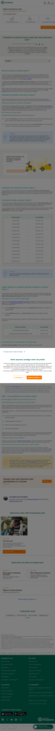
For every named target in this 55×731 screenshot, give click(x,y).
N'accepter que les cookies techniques (14, 351)
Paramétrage (19, 377)
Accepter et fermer (34, 377)
